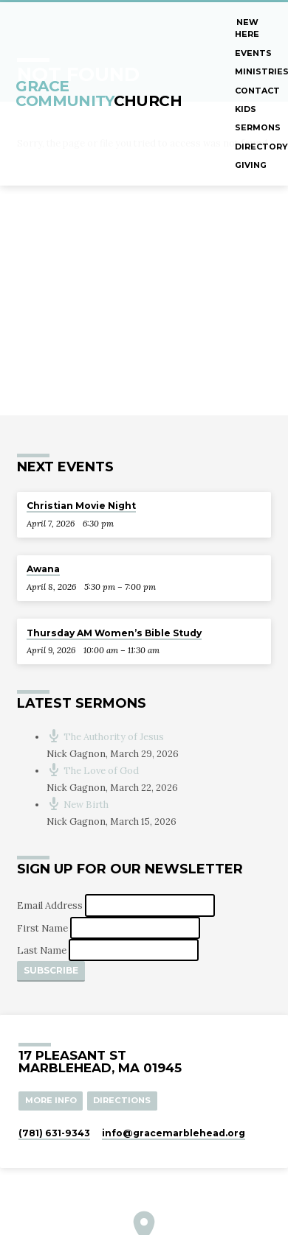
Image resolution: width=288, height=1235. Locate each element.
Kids (245, 109)
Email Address (51, 905)
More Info (51, 1100)
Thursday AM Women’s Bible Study (114, 632)
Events (253, 53)
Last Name (43, 950)
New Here (247, 28)
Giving (251, 165)
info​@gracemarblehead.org (173, 1133)
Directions (122, 1100)
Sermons (258, 127)
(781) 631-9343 (54, 1133)
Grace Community (99, 93)
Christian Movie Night (81, 505)
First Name (43, 927)
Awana (43, 568)
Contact (257, 90)
